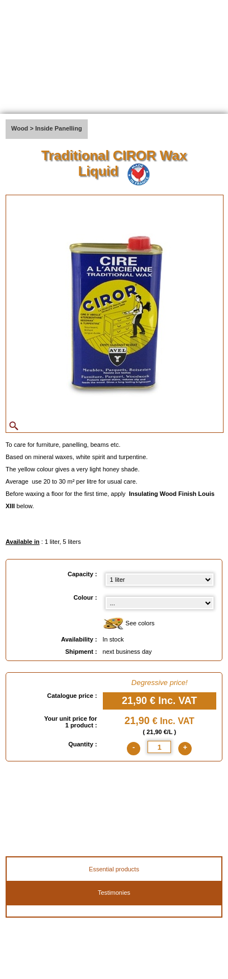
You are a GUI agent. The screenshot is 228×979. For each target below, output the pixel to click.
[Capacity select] (159, 579)
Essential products (114, 869)
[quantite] (159, 747)
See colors (129, 624)
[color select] (159, 603)
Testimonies (114, 892)
